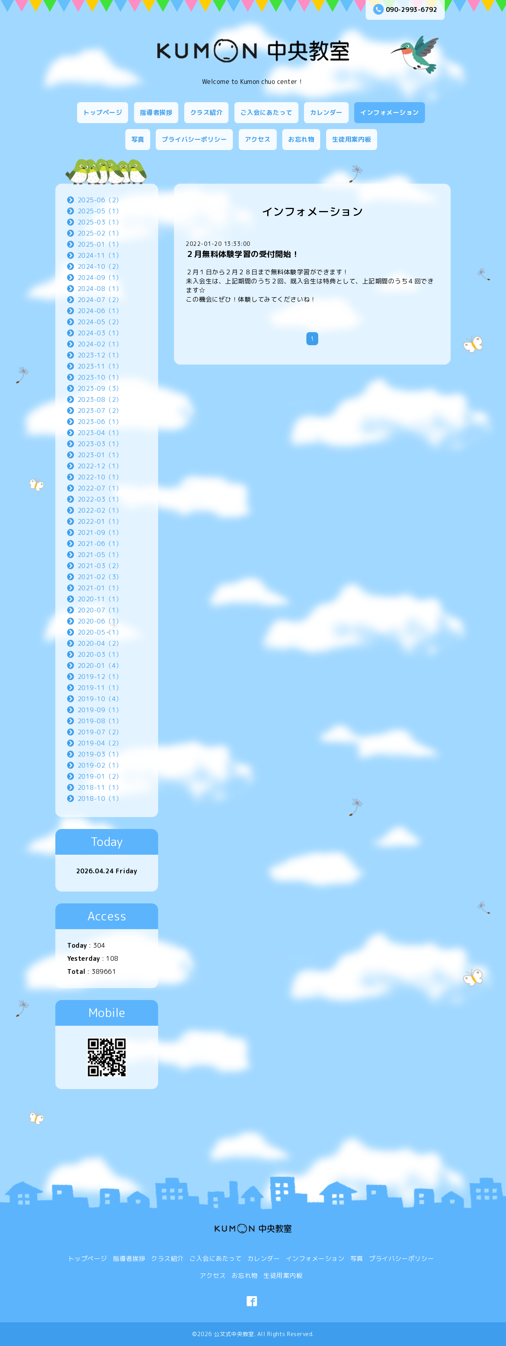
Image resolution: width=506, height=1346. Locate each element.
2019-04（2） (100, 743)
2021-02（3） (100, 576)
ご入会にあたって (266, 112)
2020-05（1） (100, 632)
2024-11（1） (100, 255)
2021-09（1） (100, 532)
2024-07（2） (100, 299)
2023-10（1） (100, 377)
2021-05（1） (100, 554)
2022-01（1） (100, 521)
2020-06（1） (100, 621)
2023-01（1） (100, 455)
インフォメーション (389, 112)
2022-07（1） (100, 488)
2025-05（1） (100, 211)
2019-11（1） (100, 687)
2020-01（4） (100, 665)
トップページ (102, 112)
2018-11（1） (100, 787)
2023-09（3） (100, 388)
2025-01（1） (100, 244)
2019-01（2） (100, 776)
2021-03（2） (100, 565)
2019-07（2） (100, 732)
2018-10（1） (100, 798)
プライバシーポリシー (194, 139)
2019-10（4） (100, 698)
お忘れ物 (301, 139)
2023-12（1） (100, 355)
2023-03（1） (100, 443)
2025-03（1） (100, 222)
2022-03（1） (100, 499)
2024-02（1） (100, 344)
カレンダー (326, 112)
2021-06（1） (100, 543)
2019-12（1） (100, 676)
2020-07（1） (100, 610)
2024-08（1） (100, 288)
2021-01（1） (100, 588)
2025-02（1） (100, 233)
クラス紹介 (206, 112)
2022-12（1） (100, 466)
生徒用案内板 (351, 139)
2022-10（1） (100, 477)
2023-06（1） (100, 421)
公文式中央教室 (234, 1334)
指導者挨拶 (156, 112)
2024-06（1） (100, 310)
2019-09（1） (100, 709)
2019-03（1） (100, 754)
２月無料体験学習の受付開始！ (242, 253)
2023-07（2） (100, 410)
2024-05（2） (100, 321)
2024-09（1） (100, 277)
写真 (137, 139)
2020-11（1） (100, 599)
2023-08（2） (100, 399)
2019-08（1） (100, 721)
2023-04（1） (100, 432)
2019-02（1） (100, 765)
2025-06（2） (100, 200)
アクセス (258, 139)
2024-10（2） (100, 266)
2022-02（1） (100, 510)
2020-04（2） (100, 643)
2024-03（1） (100, 333)
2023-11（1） (100, 366)
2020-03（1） (100, 654)
